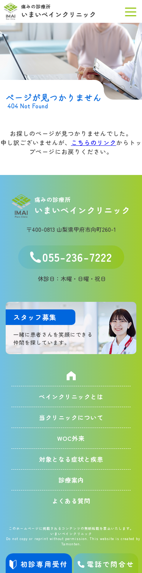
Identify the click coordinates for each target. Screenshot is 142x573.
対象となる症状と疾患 (71, 459)
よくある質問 (71, 500)
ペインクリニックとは (71, 396)
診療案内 (71, 479)
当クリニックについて (71, 417)
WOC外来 (71, 438)
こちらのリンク (93, 142)
